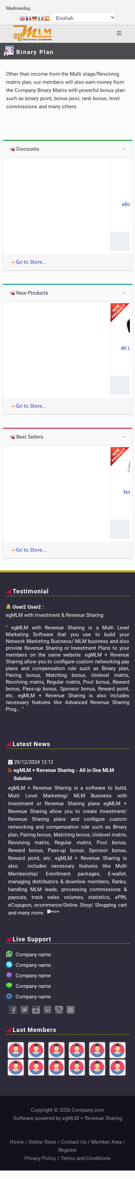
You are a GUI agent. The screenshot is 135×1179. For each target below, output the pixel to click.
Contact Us (73, 1142)
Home (17, 1142)
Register (67, 1150)
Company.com (88, 1110)
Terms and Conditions (86, 1158)
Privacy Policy (40, 1158)
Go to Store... (31, 262)
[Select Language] (83, 17)
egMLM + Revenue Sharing (92, 1118)
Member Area (106, 1142)
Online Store (42, 1142)
